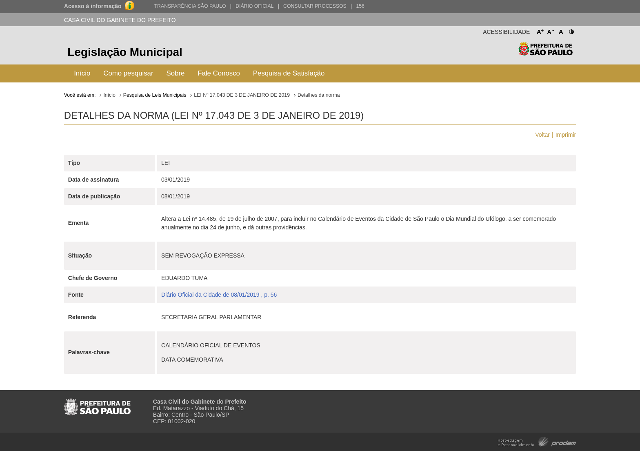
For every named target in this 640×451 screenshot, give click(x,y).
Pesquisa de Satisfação (288, 73)
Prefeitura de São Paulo (545, 53)
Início (82, 73)
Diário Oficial (254, 6)
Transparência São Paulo (190, 6)
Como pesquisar (128, 73)
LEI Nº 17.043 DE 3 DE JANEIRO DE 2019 (242, 95)
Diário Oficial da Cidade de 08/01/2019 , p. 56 (219, 294)
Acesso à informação (93, 6)
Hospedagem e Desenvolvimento (537, 441)
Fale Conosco (219, 73)
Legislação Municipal (124, 52)
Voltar (542, 134)
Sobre (176, 73)
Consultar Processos (315, 6)
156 (360, 6)
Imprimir (566, 134)
